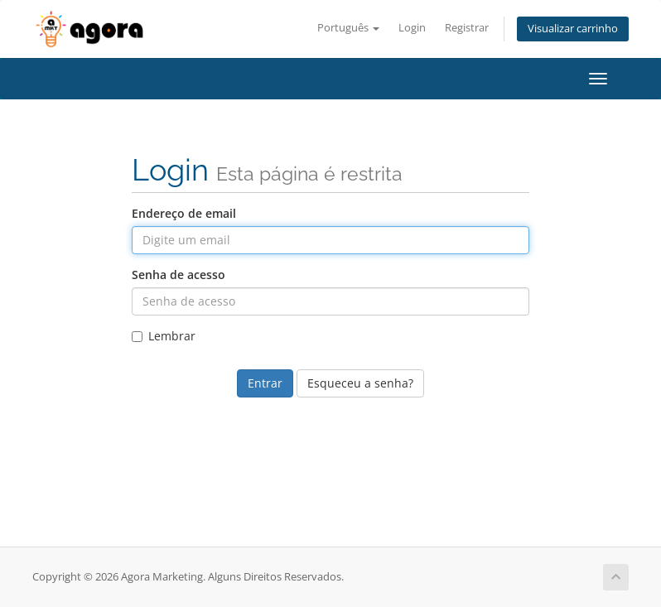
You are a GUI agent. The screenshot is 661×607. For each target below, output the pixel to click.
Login (412, 28)
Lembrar (163, 336)
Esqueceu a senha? (360, 383)
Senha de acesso (178, 274)
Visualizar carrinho (573, 29)
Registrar (467, 28)
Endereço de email (184, 213)
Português (348, 28)
